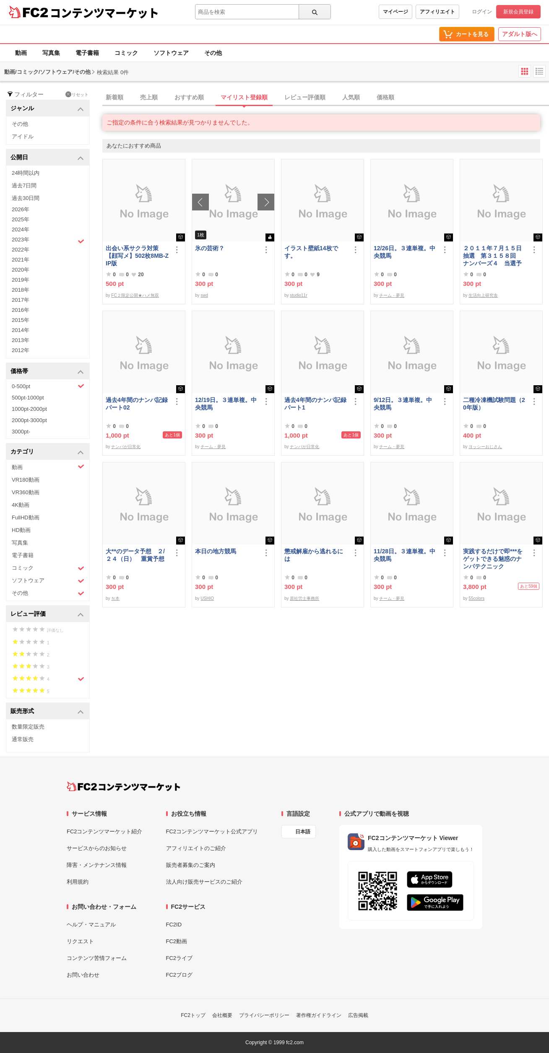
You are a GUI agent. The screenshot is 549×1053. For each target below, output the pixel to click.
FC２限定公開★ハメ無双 (135, 295)
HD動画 (21, 530)
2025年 (20, 219)
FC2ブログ (179, 975)
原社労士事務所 (304, 598)
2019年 (20, 280)
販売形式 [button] (47, 712)
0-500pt (48, 386)
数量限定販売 (28, 727)
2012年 (20, 350)
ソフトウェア (171, 52)
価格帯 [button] (47, 372)
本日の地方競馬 (215, 551)
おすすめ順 (189, 97)
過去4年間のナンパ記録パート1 (315, 404)
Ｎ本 (115, 598)
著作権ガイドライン (318, 1015)
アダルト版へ (519, 34)
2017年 (20, 300)
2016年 (20, 310)
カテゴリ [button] (47, 452)
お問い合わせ (83, 975)
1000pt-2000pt (29, 409)
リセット (76, 94)
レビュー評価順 (304, 97)
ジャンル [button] (47, 109)
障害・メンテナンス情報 (97, 865)
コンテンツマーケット (104, 13)
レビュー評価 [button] (47, 614)
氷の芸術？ (209, 248)
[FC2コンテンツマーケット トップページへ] (123, 786)
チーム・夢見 (391, 295)
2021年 (20, 260)
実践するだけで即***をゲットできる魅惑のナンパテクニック (493, 559)
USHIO (207, 598)
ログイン (482, 12)
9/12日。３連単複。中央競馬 (403, 404)
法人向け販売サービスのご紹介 (204, 882)
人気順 (351, 97)
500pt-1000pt (28, 397)
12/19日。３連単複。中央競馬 (226, 404)
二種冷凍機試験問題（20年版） (494, 404)
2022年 (20, 249)
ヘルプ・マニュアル (91, 924)
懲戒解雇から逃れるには (313, 555)
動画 (21, 52)
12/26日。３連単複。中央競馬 (404, 252)
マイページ (395, 12)
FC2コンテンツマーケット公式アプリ (212, 831)
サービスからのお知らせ (97, 848)
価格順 (385, 97)
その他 (213, 52)
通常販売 (23, 739)
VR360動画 (25, 492)
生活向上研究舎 (483, 295)
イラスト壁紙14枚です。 (311, 252)
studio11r (298, 295)
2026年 (20, 209)
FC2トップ (193, 1015)
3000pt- (21, 431)
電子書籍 (87, 52)
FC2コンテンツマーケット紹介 (105, 831)
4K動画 (20, 505)
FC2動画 (176, 941)
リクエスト (80, 941)
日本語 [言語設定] (302, 832)
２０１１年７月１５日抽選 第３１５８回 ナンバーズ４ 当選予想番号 (492, 256)
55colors (476, 598)
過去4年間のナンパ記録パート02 (137, 404)
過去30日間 (25, 198)
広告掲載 (358, 1015)
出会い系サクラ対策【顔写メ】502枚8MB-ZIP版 (137, 256)
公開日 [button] (47, 158)
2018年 (20, 290)
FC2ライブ (179, 958)
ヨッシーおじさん (485, 446)
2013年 (20, 340)
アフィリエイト (437, 12)
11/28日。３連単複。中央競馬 (404, 555)
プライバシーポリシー (264, 1015)
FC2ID (174, 924)
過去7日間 (24, 185)
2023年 (48, 240)
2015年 (20, 320)
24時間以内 (25, 173)
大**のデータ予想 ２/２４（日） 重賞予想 (135, 555)
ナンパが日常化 (126, 446)
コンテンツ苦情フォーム (97, 958)
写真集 (51, 52)
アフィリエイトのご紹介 (196, 848)
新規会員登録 (518, 12)
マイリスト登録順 (244, 97)
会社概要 (222, 1015)
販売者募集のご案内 (190, 865)
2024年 (20, 229)
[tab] (325, 97)
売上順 (149, 97)
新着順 (114, 97)
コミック (126, 52)
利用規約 (77, 882)
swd (204, 295)
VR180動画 (25, 480)
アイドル (23, 136)
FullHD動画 (25, 517)
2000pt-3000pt (29, 420)
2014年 (20, 330)
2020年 (20, 270)
